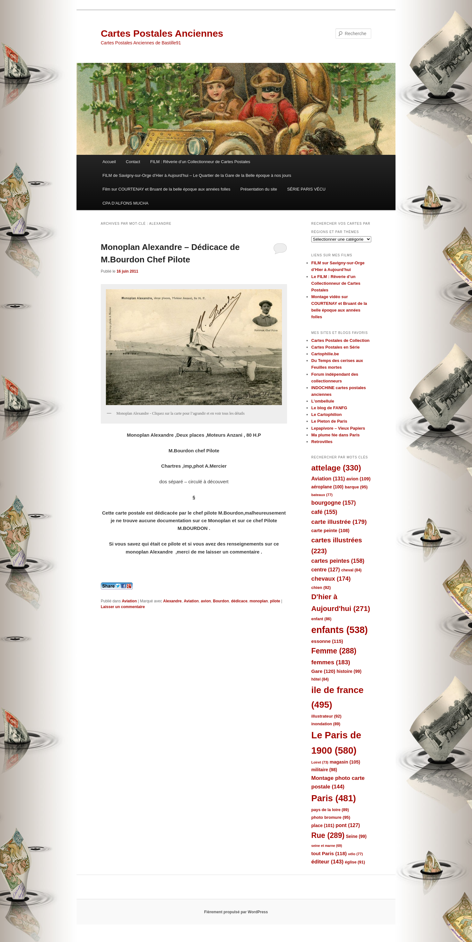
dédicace (239, 601)
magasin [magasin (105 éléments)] (345, 762)
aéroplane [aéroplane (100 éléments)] (327, 487)
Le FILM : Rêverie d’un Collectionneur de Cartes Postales (335, 283)
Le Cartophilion (326, 414)
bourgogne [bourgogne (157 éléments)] (333, 503)
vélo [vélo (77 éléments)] (355, 854)
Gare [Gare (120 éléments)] (323, 671)
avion (206, 601)
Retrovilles (321, 441)
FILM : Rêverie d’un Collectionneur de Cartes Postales (200, 161)
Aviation (129, 601)
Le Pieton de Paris (329, 421)
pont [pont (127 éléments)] (348, 825)
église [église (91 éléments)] (355, 862)
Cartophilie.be (325, 353)
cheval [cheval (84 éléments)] (351, 570)
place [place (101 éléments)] (322, 825)
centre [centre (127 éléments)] (325, 569)
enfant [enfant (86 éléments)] (321, 619)
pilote (275, 601)
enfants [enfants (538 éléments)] (339, 630)
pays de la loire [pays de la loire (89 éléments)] (330, 809)
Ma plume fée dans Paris (335, 435)
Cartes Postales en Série (335, 347)
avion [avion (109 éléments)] (358, 478)
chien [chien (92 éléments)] (321, 587)
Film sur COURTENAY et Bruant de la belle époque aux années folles (166, 189)
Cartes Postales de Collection (340, 340)
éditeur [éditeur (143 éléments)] (327, 862)
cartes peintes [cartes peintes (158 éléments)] (337, 561)
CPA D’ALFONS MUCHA (125, 203)
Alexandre (172, 601)
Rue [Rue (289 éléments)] (327, 835)
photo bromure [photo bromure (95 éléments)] (330, 817)
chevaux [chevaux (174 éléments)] (330, 578)
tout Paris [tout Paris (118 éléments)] (329, 853)
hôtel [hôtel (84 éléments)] (320, 679)
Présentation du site (258, 189)
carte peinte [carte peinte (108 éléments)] (330, 530)
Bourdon (221, 601)
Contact (133, 161)
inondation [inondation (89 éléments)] (325, 723)
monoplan (259, 601)
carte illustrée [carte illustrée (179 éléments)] (339, 521)
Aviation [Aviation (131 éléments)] (328, 478)
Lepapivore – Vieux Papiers (338, 428)
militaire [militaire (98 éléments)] (324, 769)
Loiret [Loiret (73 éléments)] (319, 762)
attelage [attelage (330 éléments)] (336, 467)
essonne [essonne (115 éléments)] (327, 641)
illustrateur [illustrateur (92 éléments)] (326, 716)
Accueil (109, 161)
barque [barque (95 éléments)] (356, 487)
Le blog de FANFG (329, 407)
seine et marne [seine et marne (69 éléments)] (326, 846)
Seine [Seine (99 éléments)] (356, 836)
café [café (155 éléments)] (324, 512)
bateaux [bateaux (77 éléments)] (322, 495)
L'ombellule (322, 401)
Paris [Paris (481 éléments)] (333, 798)
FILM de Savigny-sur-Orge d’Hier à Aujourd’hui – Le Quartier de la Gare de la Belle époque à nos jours (196, 175)
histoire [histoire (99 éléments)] (348, 671)
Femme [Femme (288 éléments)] (334, 651)
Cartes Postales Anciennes (162, 33)
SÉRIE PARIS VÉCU (306, 189)
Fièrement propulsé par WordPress (236, 912)
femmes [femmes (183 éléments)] (330, 662)
